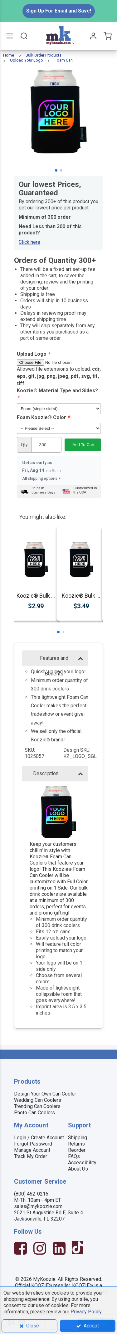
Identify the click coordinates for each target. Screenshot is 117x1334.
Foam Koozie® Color (43, 417)
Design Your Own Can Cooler (45, 1094)
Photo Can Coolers (34, 1113)
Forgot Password (33, 1144)
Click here (29, 242)
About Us (78, 1169)
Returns (76, 1144)
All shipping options (41, 478)
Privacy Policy (86, 1312)
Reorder (76, 1150)
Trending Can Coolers (37, 1106)
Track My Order (30, 1156)
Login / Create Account (39, 1138)
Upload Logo (33, 354)
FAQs (74, 1156)
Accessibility (82, 1163)
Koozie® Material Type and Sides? (57, 394)
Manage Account (32, 1150)
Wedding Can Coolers (37, 1100)
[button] (56, 170)
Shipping (77, 1138)
